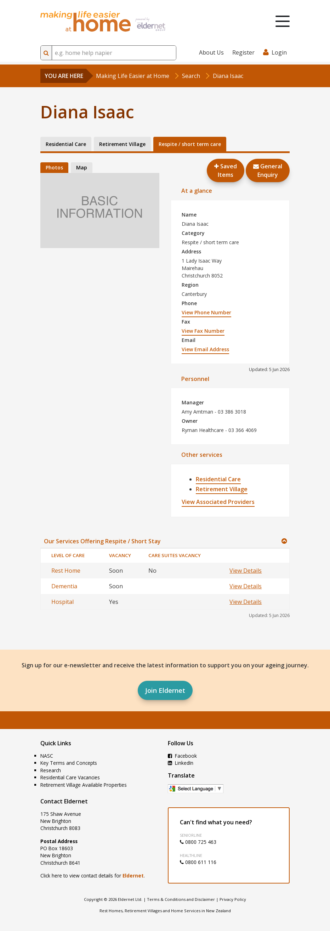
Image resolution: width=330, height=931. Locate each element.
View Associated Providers (218, 502)
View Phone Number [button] (206, 312)
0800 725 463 (198, 842)
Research (50, 770)
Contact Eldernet (64, 801)
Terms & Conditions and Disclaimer (181, 899)
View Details (245, 570)
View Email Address (205, 349)
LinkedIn (180, 762)
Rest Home (65, 570)
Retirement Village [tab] (122, 144)
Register (243, 52)
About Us (211, 52)
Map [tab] (81, 167)
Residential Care (218, 479)
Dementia (64, 586)
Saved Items (225, 170)
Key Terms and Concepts (68, 762)
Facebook (182, 755)
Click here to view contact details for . (92, 875)
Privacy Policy (233, 899)
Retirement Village (222, 489)
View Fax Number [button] (203, 330)
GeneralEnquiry (267, 170)
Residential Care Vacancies (70, 777)
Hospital (62, 602)
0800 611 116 (198, 862)
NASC (46, 755)
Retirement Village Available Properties (83, 784)
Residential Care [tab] (66, 144)
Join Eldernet (165, 690)
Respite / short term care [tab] (190, 144)
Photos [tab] (54, 167)
